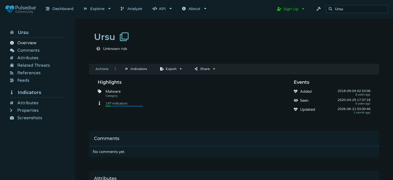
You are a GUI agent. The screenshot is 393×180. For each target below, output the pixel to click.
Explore (94, 8)
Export (168, 69)
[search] (358, 9)
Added (306, 91)
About (191, 8)
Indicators (25, 92)
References (25, 73)
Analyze (131, 8)
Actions (102, 69)
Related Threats (30, 65)
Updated (307, 109)
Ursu (19, 32)
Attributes (24, 57)
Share (202, 69)
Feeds (19, 80)
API (159, 8)
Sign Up (287, 8)
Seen (304, 100)
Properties (24, 110)
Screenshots (26, 117)
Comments (25, 50)
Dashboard (59, 8)
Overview (23, 43)
